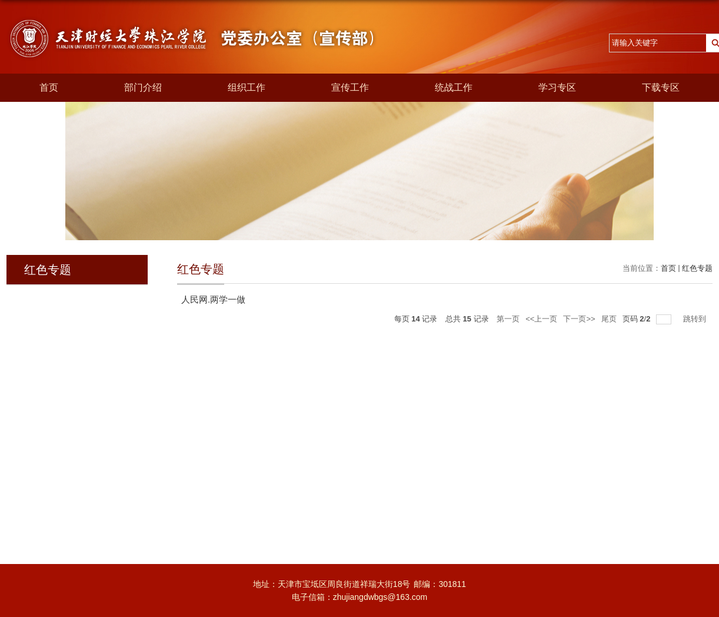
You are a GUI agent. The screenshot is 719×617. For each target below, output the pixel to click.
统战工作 (453, 87)
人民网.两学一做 (213, 299)
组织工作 (246, 87)
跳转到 (695, 318)
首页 (48, 87)
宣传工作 (350, 87)
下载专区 (661, 87)
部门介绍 (143, 87)
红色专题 (697, 268)
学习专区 (557, 87)
